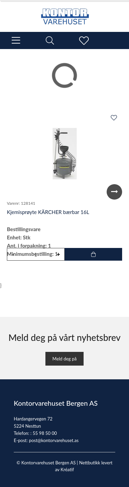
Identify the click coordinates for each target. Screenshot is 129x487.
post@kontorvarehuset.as (53, 440)
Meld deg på (64, 358)
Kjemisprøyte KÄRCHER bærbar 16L (48, 212)
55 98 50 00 (45, 433)
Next (114, 192)
